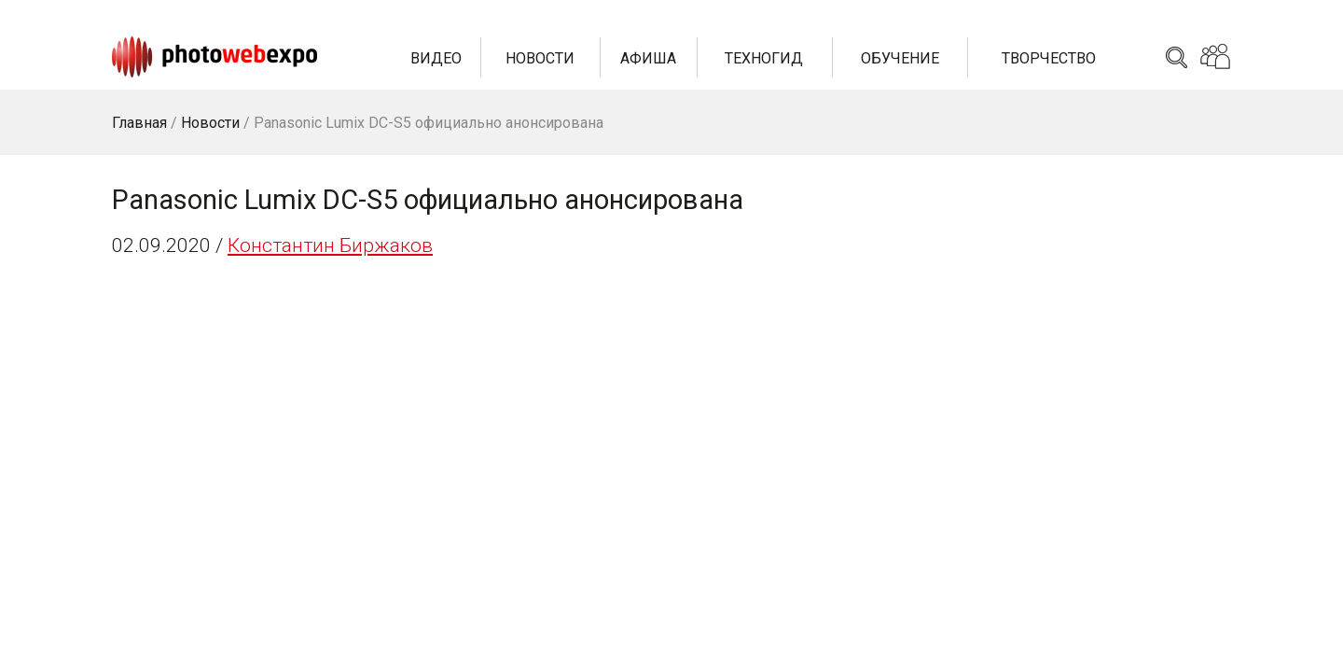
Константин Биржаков (330, 245)
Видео (436, 58)
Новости (540, 58)
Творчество (1049, 58)
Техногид (764, 58)
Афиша (648, 58)
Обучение (900, 58)
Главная (139, 123)
